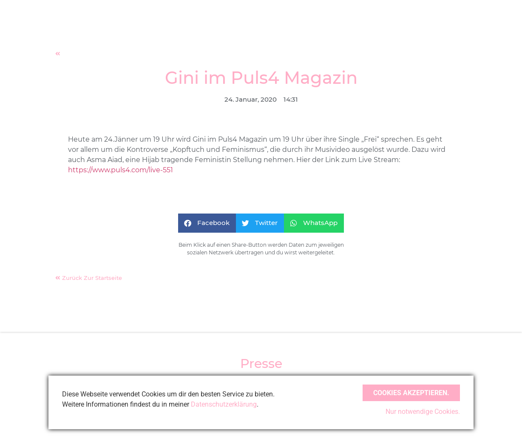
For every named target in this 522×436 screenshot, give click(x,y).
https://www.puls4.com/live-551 (120, 170)
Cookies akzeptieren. (411, 393)
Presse (261, 363)
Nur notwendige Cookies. (423, 412)
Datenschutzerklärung (224, 404)
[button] (207, 223)
